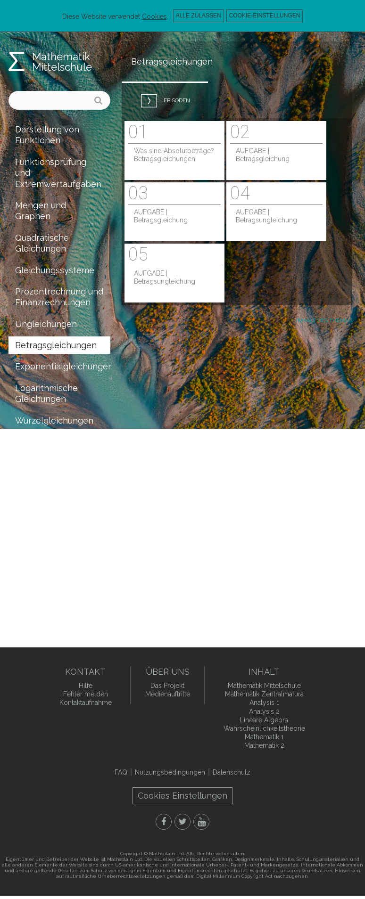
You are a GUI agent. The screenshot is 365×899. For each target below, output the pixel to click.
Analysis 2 (264, 711)
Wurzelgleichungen (54, 420)
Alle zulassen (198, 15)
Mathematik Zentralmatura (264, 694)
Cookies (154, 16)
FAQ (121, 772)
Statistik (31, 592)
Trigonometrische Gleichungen (50, 447)
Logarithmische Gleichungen (46, 393)
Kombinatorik (42, 549)
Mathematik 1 (264, 737)
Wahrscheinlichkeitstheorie (62, 571)
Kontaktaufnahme (85, 702)
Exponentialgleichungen (62, 366)
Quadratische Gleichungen (42, 243)
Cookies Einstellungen (182, 796)
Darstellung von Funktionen (47, 134)
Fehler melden (85, 694)
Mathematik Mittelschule (62, 61)
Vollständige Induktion (40, 500)
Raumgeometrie (47, 474)
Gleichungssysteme (54, 270)
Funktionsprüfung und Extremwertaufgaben (58, 173)
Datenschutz (231, 772)
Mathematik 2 (264, 745)
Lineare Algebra (264, 720)
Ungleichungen (46, 324)
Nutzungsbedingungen (170, 772)
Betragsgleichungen (56, 345)
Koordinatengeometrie (61, 528)
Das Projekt (167, 685)
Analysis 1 (264, 702)
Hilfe (85, 685)
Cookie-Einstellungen (264, 15)
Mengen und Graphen (40, 210)
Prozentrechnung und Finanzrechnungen (59, 296)
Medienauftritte (167, 694)
